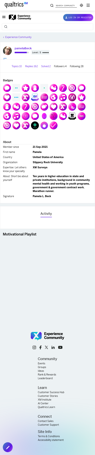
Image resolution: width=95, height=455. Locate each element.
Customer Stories (48, 396)
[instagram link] (34, 348)
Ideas (41, 370)
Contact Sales (45, 421)
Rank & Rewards (47, 374)
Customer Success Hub (51, 392)
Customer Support (48, 424)
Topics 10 (17, 66)
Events (41, 363)
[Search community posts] (51, 6)
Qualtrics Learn (46, 407)
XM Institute (44, 399)
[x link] (46, 348)
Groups (42, 367)
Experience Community (18, 37)
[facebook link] (40, 348)
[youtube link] (60, 348)
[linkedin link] (53, 348)
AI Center (43, 403)
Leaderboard (45, 378)
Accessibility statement (51, 440)
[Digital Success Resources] (88, 5)
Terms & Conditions (49, 436)
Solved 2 (46, 66)
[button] (4, 18)
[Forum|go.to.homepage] (33, 17)
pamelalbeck (23, 48)
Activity (46, 214)
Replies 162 (31, 66)
